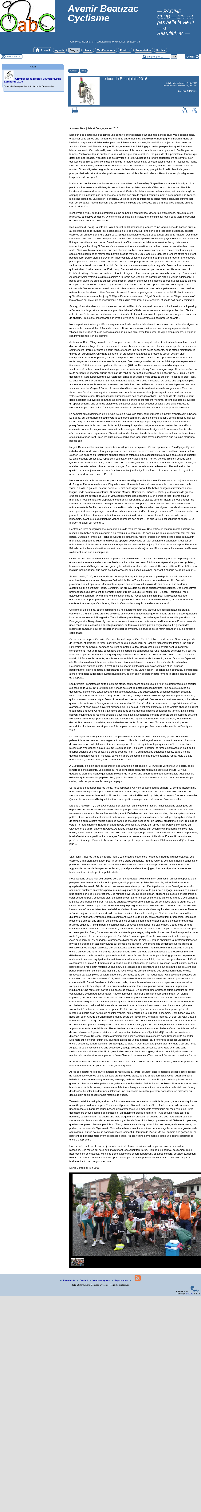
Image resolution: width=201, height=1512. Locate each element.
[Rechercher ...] (156, 57)
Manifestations (106, 50)
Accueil (42, 50)
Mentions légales (100, 1280)
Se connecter (14, 56)
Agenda (60, 50)
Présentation (143, 50)
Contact (82, 1280)
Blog (74, 50)
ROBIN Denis (188, 91)
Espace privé (120, 1280)
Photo (125, 50)
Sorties (160, 50)
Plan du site (68, 1280)
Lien (88, 50)
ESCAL (189, 1294)
